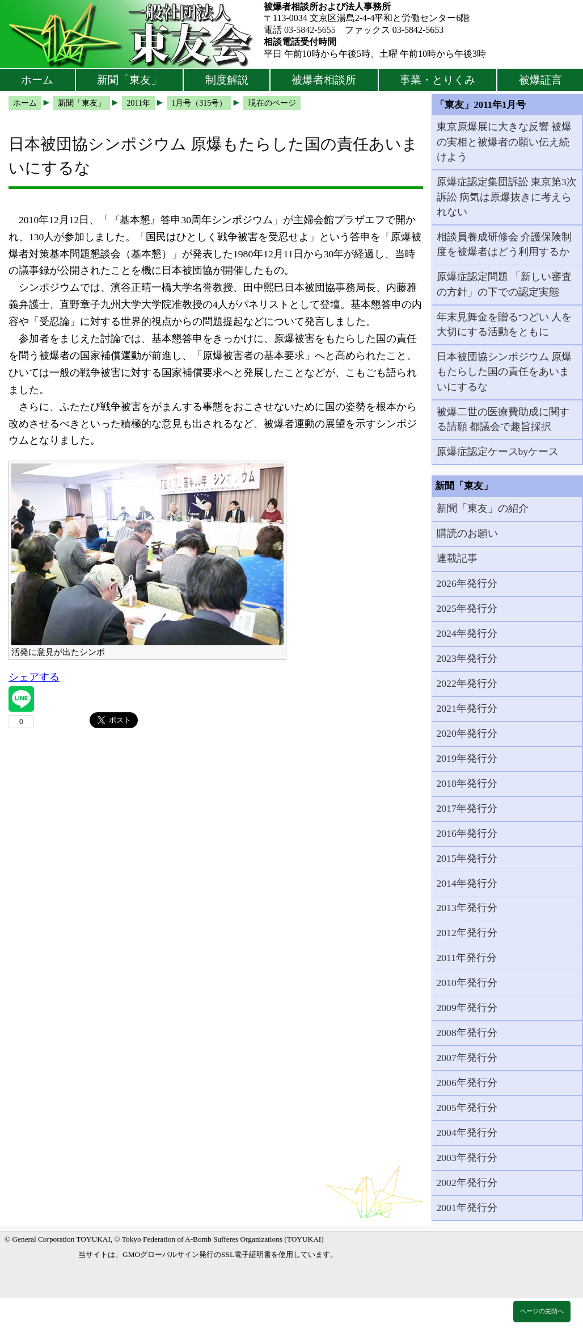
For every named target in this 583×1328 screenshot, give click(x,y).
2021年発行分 (467, 708)
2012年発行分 (467, 932)
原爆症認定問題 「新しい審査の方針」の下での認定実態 (504, 284)
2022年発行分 (467, 683)
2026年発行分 (467, 583)
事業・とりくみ (437, 80)
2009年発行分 (467, 1007)
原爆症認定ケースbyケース (498, 451)
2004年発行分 (467, 1132)
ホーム (37, 80)
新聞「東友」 (129, 80)
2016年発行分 (467, 833)
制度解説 (226, 80)
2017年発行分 (467, 808)
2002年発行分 (467, 1182)
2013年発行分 (467, 907)
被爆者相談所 (324, 80)
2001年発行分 (467, 1207)
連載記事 (457, 558)
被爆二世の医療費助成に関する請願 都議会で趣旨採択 (503, 419)
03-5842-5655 (310, 30)
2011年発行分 (467, 957)
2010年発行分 (467, 982)
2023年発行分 (467, 658)
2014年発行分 (467, 883)
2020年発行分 (467, 733)
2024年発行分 (467, 633)
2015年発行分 (467, 858)
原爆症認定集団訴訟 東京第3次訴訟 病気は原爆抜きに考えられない (507, 197)
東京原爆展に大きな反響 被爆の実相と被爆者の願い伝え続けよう (504, 141)
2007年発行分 (467, 1057)
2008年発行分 (467, 1032)
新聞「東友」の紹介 (483, 508)
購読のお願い (467, 533)
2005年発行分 (467, 1107)
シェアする (34, 677)
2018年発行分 (467, 783)
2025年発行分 (467, 608)
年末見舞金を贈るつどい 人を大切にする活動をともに (504, 324)
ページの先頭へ (542, 1311)
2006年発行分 (467, 1082)
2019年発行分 (467, 758)
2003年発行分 (467, 1157)
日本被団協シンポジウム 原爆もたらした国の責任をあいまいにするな (504, 371)
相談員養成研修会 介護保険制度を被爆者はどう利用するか (504, 244)
